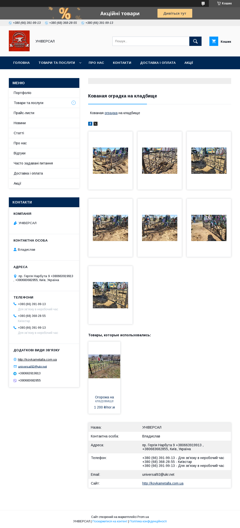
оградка (111, 113)
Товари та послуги (56, 63)
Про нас (96, 63)
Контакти (122, 63)
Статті (19, 133)
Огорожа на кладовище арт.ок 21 (104, 399)
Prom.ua (143, 517)
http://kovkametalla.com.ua (162, 483)
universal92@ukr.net (158, 474)
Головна (21, 63)
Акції (188, 63)
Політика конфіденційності (148, 521)
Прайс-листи (24, 113)
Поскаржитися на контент (109, 521)
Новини (20, 123)
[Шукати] (195, 41)
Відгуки (19, 153)
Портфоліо (22, 93)
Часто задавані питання (33, 163)
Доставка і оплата (158, 63)
